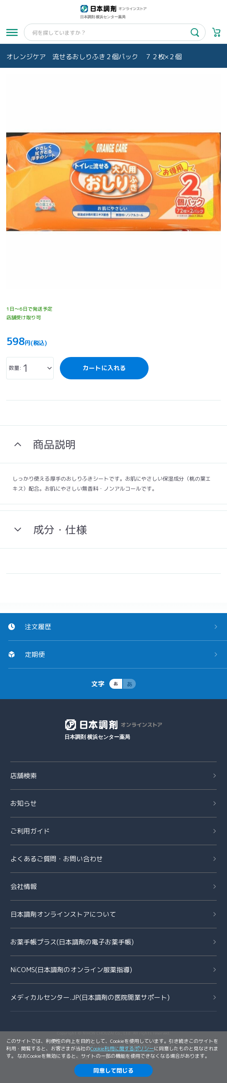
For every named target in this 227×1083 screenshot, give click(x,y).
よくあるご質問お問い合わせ (56, 858)
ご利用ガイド (30, 831)
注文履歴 (38, 626)
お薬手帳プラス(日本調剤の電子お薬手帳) (72, 941)
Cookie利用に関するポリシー (122, 1048)
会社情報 (23, 886)
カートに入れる (104, 368)
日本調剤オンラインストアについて (63, 914)
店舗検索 (23, 775)
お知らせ (23, 803)
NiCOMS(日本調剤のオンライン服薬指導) (71, 969)
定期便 (35, 654)
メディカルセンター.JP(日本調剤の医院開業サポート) (90, 997)
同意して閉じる (113, 1070)
